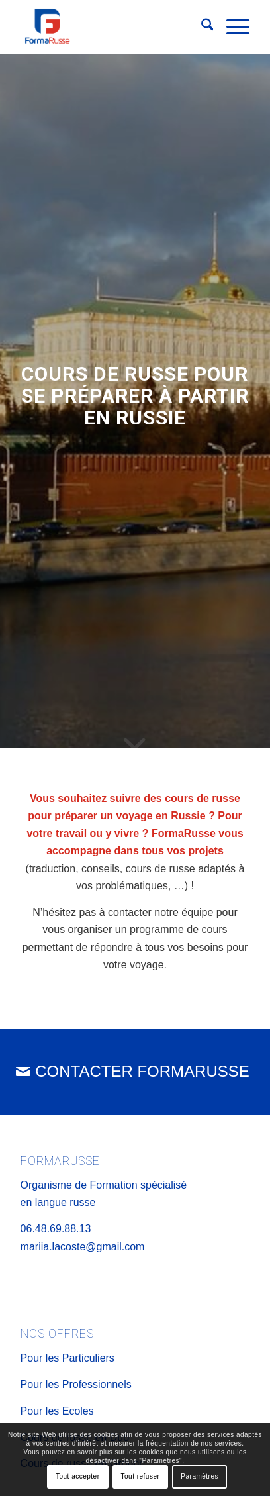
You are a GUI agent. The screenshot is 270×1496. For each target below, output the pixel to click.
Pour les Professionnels (76, 1384)
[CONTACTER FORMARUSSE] (135, 1072)
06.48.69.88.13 (56, 1228)
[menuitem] (201, 27)
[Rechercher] (201, 27)
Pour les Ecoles (57, 1411)
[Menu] (231, 27)
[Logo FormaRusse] (112, 27)
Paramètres (199, 1476)
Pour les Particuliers (67, 1358)
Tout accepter (78, 1476)
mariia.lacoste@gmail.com (83, 1246)
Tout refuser (140, 1476)
